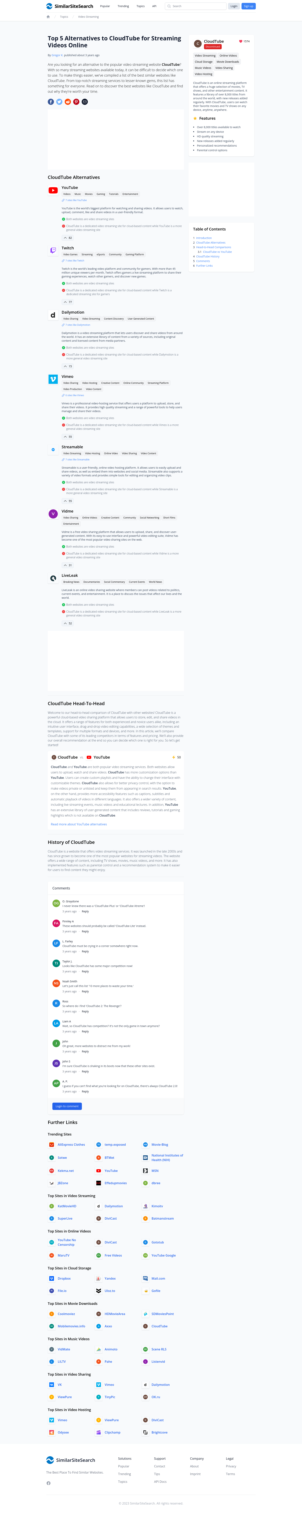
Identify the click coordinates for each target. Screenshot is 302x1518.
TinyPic (110, 1397)
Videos (66, 194)
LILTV (62, 1361)
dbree (156, 1183)
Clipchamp (113, 1432)
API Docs (160, 1482)
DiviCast (111, 1218)
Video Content (93, 389)
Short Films (169, 517)
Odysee (63, 1432)
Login (234, 6)
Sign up (248, 6)
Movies (89, 194)
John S (66, 1061)
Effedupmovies (116, 1183)
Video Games (70, 254)
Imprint (195, 1474)
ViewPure (65, 1397)
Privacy (231, 1466)
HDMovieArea (115, 1314)
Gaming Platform (135, 254)
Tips (157, 1474)
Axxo (108, 1326)
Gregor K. (57, 55)
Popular (105, 6)
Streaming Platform (158, 383)
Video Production (72, 389)
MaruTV (63, 1255)
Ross (65, 1001)
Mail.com (158, 1278)
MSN (155, 1171)
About (194, 1466)
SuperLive (65, 1218)
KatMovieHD (67, 1206)
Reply (85, 911)
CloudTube (160, 1326)
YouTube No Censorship (67, 1242)
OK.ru (156, 1397)
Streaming (87, 254)
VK (60, 1385)
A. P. (65, 1081)
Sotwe (62, 1158)
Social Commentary (114, 582)
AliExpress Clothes (71, 1144)
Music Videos (203, 68)
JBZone (63, 1183)
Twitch (68, 247)
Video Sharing (70, 318)
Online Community (133, 383)
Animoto (111, 1349)
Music (78, 194)
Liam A (66, 1021)
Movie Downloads (228, 61)
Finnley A (68, 921)
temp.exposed (115, 1144)
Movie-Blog (160, 1144)
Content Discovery (114, 318)
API (154, 6)
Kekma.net (66, 1171)
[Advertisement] (116, 139)
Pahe (108, 1361)
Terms (230, 1474)
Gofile (156, 1291)
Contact (159, 1466)
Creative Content (110, 383)
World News (155, 582)
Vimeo (67, 376)
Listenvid (158, 1361)
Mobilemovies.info (71, 1326)
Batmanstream (163, 1218)
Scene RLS (159, 1349)
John (65, 1041)
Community (115, 254)
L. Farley (67, 941)
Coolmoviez (66, 1314)
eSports (101, 254)
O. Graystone (70, 901)
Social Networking (149, 517)
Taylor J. (67, 961)
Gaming (101, 194)
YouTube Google (164, 1255)
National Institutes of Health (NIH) (167, 1157)
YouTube (70, 187)
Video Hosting (89, 383)
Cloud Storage (204, 61)
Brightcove (160, 1432)
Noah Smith (69, 981)
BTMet (109, 1158)
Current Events (137, 582)
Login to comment (67, 1106)
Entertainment (130, 194)
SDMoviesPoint (163, 1314)
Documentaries (91, 582)
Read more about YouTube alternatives (79, 824)
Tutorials (113, 194)
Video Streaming (88, 16)
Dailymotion (73, 312)
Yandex (110, 1278)
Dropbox (64, 1278)
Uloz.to (110, 1291)
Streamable (72, 446)
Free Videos (113, 1255)
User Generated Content (141, 318)
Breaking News (71, 582)
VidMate (64, 1349)
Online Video (111, 453)
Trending (123, 6)
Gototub (158, 1242)
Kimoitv (157, 1206)
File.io (62, 1291)
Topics (141, 6)
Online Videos (89, 517)
